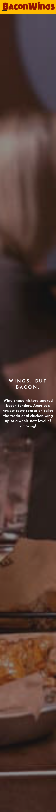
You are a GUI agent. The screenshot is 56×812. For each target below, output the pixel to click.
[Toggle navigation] (4, 11)
